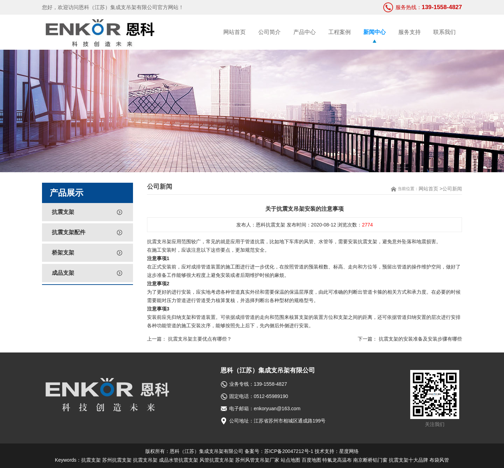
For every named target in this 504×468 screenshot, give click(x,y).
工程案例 (339, 32)
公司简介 (269, 32)
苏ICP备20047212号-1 (288, 451)
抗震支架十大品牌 (408, 460)
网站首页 (234, 32)
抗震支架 (63, 212)
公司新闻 (452, 188)
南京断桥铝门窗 (370, 460)
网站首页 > (430, 188)
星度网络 (349, 451)
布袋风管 (439, 460)
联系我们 (444, 32)
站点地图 (290, 460)
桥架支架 (63, 253)
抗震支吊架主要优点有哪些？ (200, 339)
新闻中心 (374, 32)
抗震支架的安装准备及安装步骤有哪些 (420, 339)
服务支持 (409, 32)
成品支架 (63, 273)
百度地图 (311, 460)
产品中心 (304, 32)
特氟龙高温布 (337, 460)
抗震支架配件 (68, 232)
